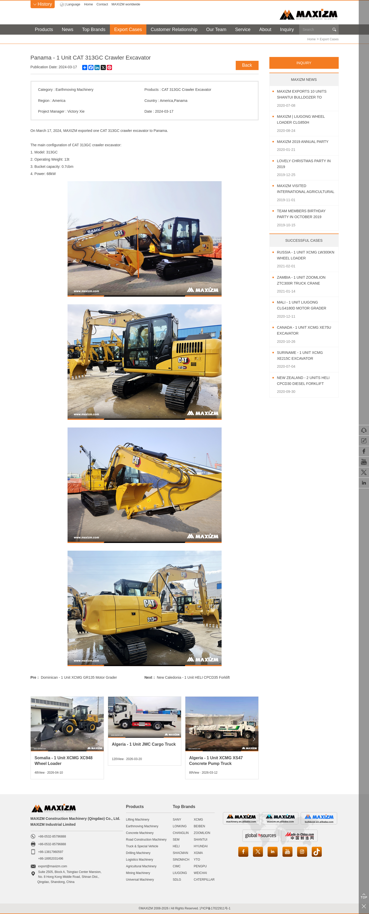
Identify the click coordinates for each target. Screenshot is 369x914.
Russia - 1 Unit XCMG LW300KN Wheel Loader (303, 255)
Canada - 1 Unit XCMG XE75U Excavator (300, 330)
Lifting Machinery (137, 819)
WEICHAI (200, 872)
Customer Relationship (174, 29)
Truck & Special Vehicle (142, 846)
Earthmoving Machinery (74, 89)
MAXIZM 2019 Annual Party (306, 141)
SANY (177, 819)
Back (246, 64)
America (58, 100)
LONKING (180, 826)
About (265, 29)
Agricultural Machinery (141, 866)
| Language (73, 4)
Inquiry (287, 29)
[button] (36, 739)
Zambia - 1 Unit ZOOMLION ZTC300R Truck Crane (304, 280)
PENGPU (200, 866)
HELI (176, 846)
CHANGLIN (181, 832)
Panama (180, 100)
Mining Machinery (138, 872)
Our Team (216, 29)
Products (44, 29)
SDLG (177, 879)
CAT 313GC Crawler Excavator (186, 89)
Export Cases (128, 29)
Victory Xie (76, 111)
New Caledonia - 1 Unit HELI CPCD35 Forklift (193, 677)
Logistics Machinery (139, 859)
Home (89, 4)
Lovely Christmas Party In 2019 (304, 164)
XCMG (198, 819)
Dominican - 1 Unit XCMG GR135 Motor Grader (79, 677)
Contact (103, 4)
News (67, 29)
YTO (197, 859)
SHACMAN (180, 852)
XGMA (198, 852)
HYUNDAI (201, 846)
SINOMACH (181, 859)
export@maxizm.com (52, 866)
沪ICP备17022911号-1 (215, 908)
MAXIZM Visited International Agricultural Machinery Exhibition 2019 (305, 189)
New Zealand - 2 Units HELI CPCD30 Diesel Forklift (301, 380)
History (42, 4)
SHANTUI (200, 839)
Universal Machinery (140, 879)
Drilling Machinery (138, 852)
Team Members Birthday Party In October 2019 (304, 214)
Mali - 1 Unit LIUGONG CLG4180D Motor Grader (305, 305)
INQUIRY (303, 63)
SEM (176, 839)
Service (242, 29)
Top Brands (94, 29)
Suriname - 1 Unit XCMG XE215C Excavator (303, 355)
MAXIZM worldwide (127, 4)
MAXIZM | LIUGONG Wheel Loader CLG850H (304, 119)
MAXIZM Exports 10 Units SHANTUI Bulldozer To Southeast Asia (305, 94)
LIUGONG (180, 872)
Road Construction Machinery (146, 839)
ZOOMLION (202, 832)
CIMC (177, 866)
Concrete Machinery (140, 832)
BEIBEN (199, 826)
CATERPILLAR (204, 879)
